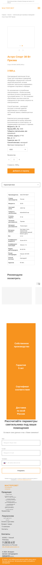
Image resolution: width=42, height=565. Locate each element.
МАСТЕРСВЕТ (11, 485)
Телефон (4, 459)
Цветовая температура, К (16, 145)
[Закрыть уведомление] (41, 559)
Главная (4, 14)
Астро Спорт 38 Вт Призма (8, 17)
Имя (3, 438)
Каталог (9, 14)
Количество (12, 155)
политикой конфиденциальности (24, 479)
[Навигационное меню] (39, 8)
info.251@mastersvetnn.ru (10, 547)
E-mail (3, 448)
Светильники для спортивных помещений (23, 14)
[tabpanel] (21, 230)
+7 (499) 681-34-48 (8, 543)
